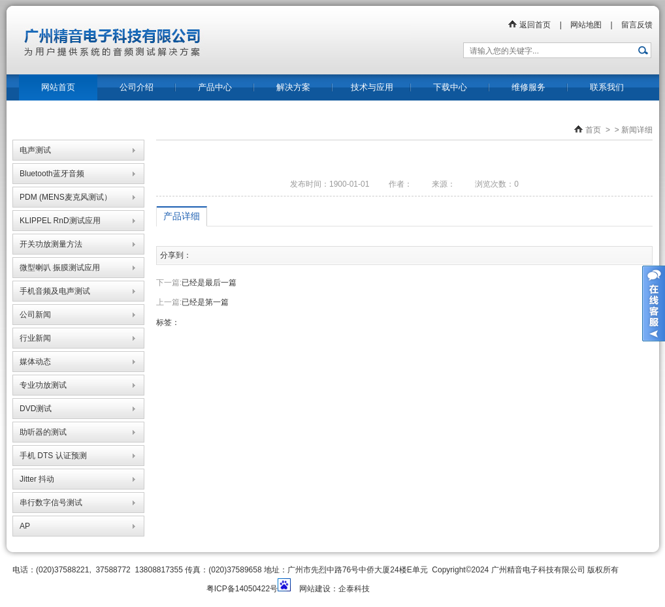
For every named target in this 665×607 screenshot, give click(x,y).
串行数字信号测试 (51, 502)
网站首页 (58, 87)
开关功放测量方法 (51, 244)
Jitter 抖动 (37, 479)
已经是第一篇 (205, 302)
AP (25, 526)
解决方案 (293, 87)
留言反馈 (637, 24)
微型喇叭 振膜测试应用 (60, 267)
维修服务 (528, 87)
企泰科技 (354, 588)
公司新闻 (35, 314)
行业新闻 (35, 338)
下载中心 (450, 87)
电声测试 (35, 150)
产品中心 (215, 87)
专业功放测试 (43, 385)
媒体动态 (35, 361)
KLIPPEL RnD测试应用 (60, 220)
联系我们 (607, 87)
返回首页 (529, 24)
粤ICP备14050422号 (242, 588)
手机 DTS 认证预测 (53, 455)
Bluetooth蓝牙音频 (52, 173)
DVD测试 (36, 408)
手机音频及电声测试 (55, 291)
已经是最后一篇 (209, 282)
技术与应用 (372, 87)
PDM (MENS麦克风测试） (66, 197)
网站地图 (586, 24)
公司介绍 (137, 87)
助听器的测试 (43, 432)
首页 (593, 129)
